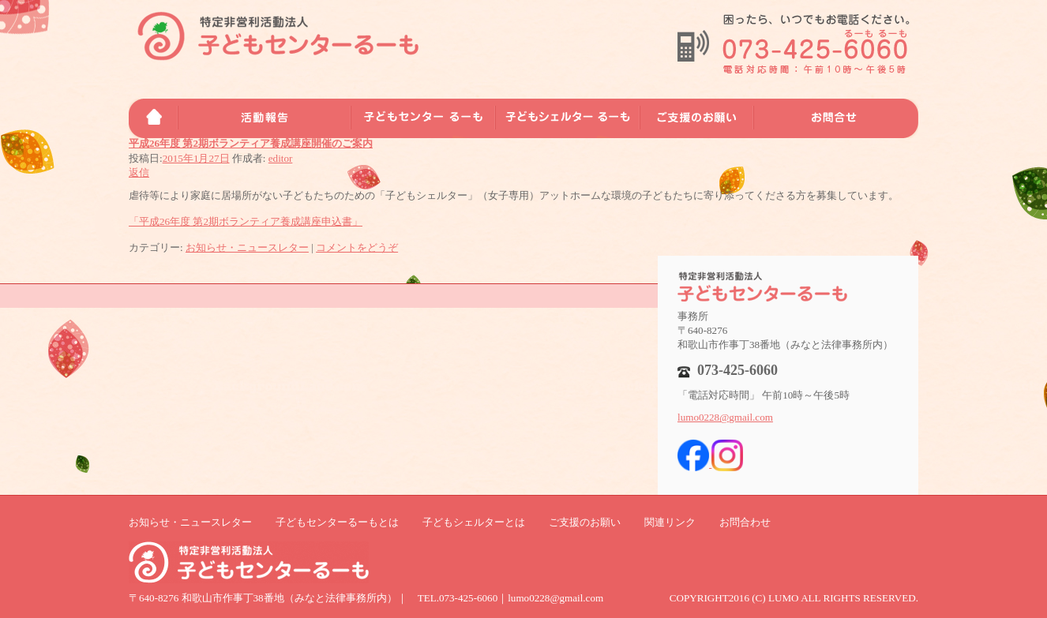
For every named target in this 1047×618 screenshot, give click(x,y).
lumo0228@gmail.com (725, 417)
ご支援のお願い (585, 522)
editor (280, 158)
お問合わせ (745, 522)
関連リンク (670, 522)
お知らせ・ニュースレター (247, 247)
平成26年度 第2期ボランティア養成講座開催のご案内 (251, 143)
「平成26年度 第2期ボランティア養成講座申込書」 (245, 221)
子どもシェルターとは (473, 522)
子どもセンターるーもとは (337, 522)
